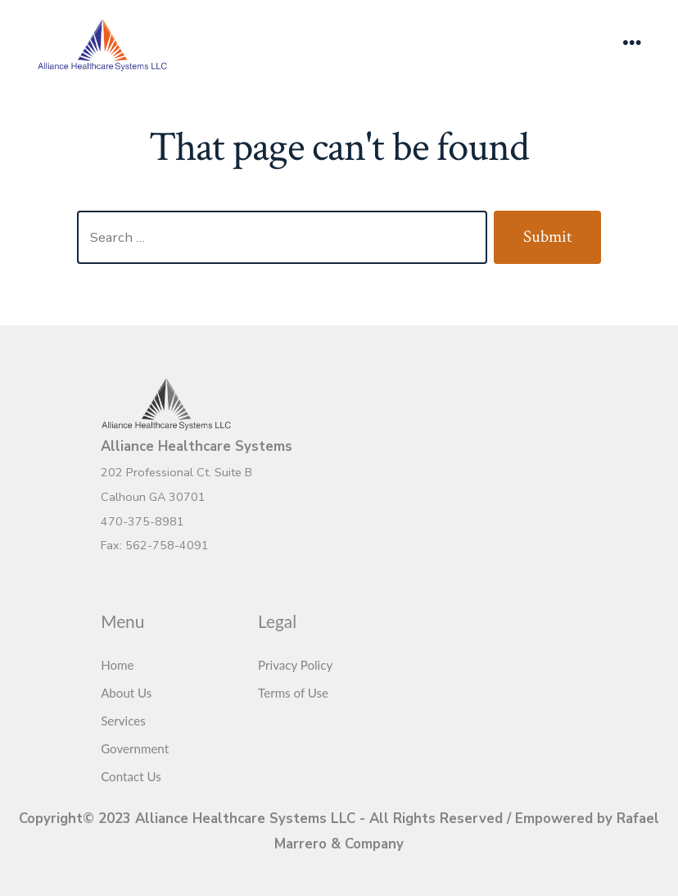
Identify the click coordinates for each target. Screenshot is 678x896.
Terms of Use (293, 692)
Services (123, 720)
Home (117, 664)
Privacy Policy (295, 664)
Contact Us (131, 776)
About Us (126, 692)
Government (135, 748)
